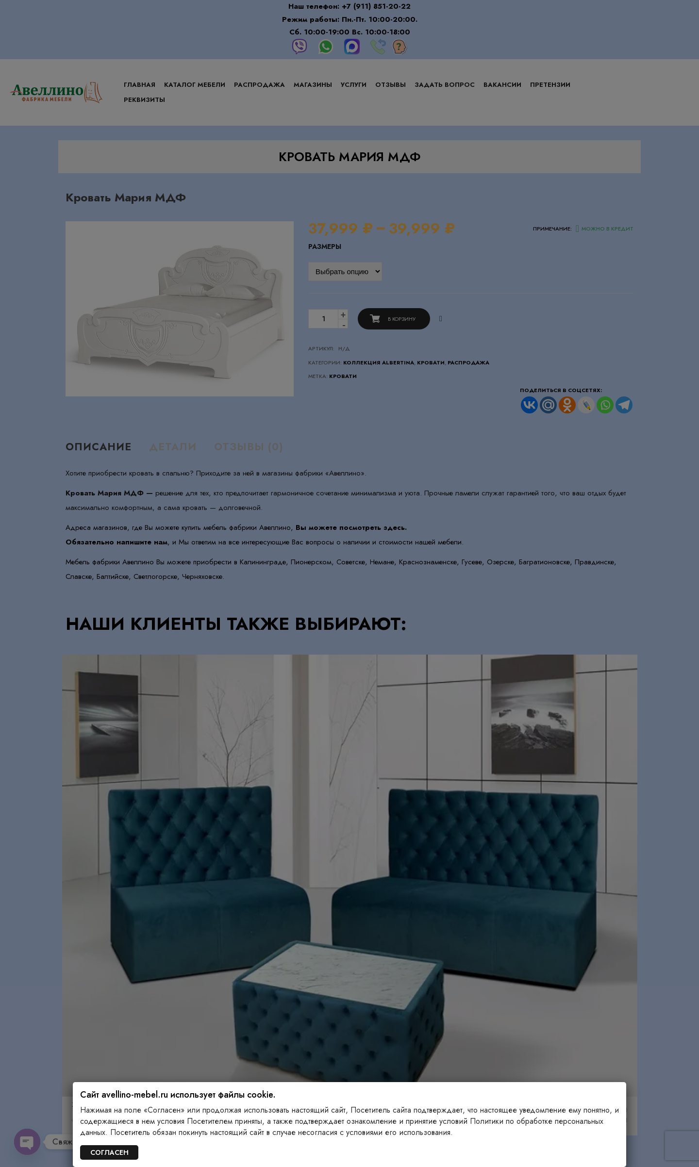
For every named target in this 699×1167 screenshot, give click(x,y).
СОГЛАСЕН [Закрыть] (109, 1152)
